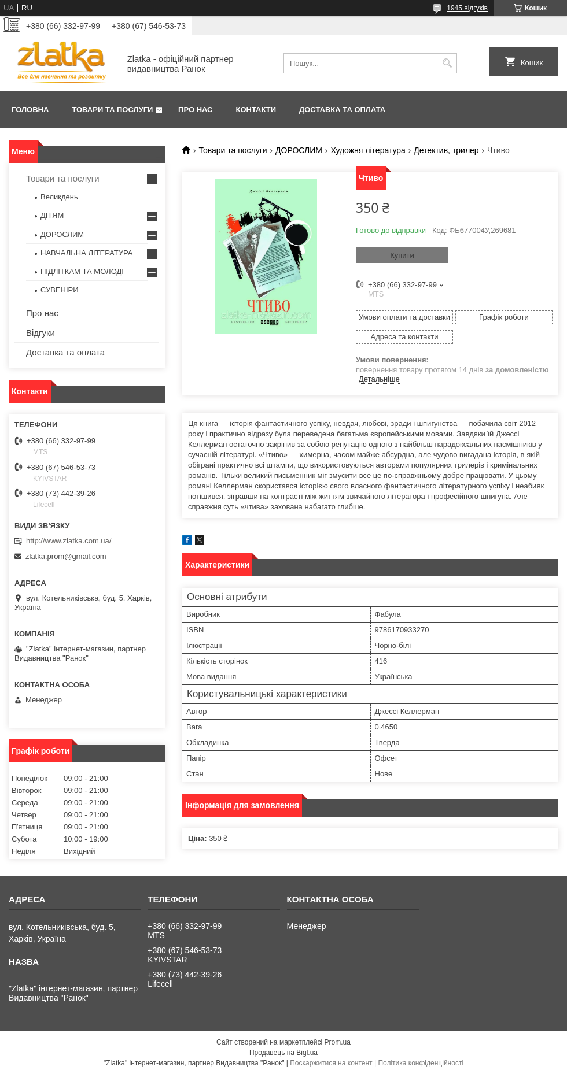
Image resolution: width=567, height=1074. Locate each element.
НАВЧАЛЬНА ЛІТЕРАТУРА (86, 253)
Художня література (368, 150)
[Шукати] (447, 63)
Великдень (59, 196)
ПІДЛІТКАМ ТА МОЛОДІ (82, 271)
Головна (30, 109)
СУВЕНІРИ (60, 290)
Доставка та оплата (342, 109)
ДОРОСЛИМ (298, 150)
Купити (402, 255)
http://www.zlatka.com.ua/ (68, 540)
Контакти (256, 109)
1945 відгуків (467, 8)
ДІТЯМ (52, 215)
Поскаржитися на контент (331, 1063)
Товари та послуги (112, 109)
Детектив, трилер (446, 150)
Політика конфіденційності (420, 1063)
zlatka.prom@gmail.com (65, 556)
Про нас (195, 109)
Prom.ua (338, 1042)
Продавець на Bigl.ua (283, 1053)
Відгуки (40, 333)
